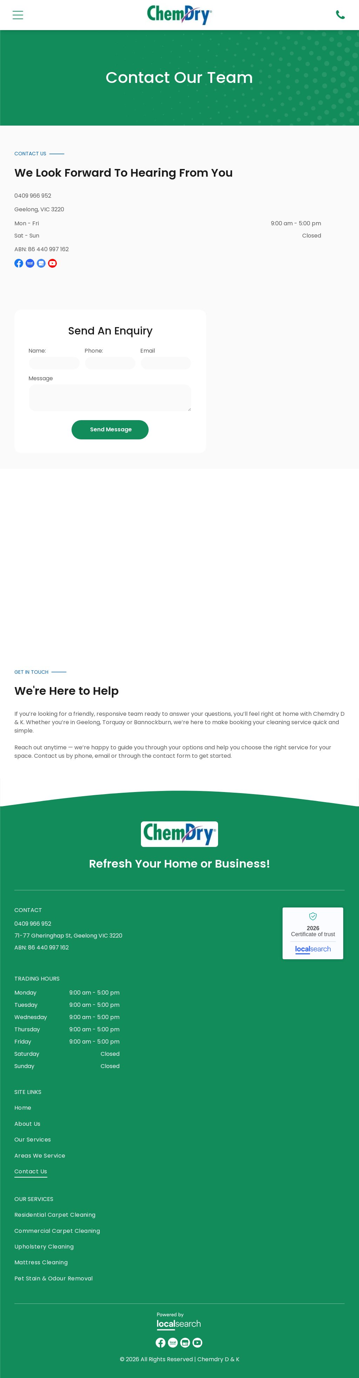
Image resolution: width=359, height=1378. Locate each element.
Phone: (93, 351)
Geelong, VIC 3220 (39, 209)
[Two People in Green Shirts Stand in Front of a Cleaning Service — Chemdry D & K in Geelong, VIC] (143, 556)
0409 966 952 (32, 196)
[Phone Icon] (340, 19)
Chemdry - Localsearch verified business (313, 933)
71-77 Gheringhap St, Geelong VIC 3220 (68, 936)
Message (40, 378)
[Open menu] (18, 15)
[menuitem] (68, 1109)
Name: (37, 351)
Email (147, 351)
